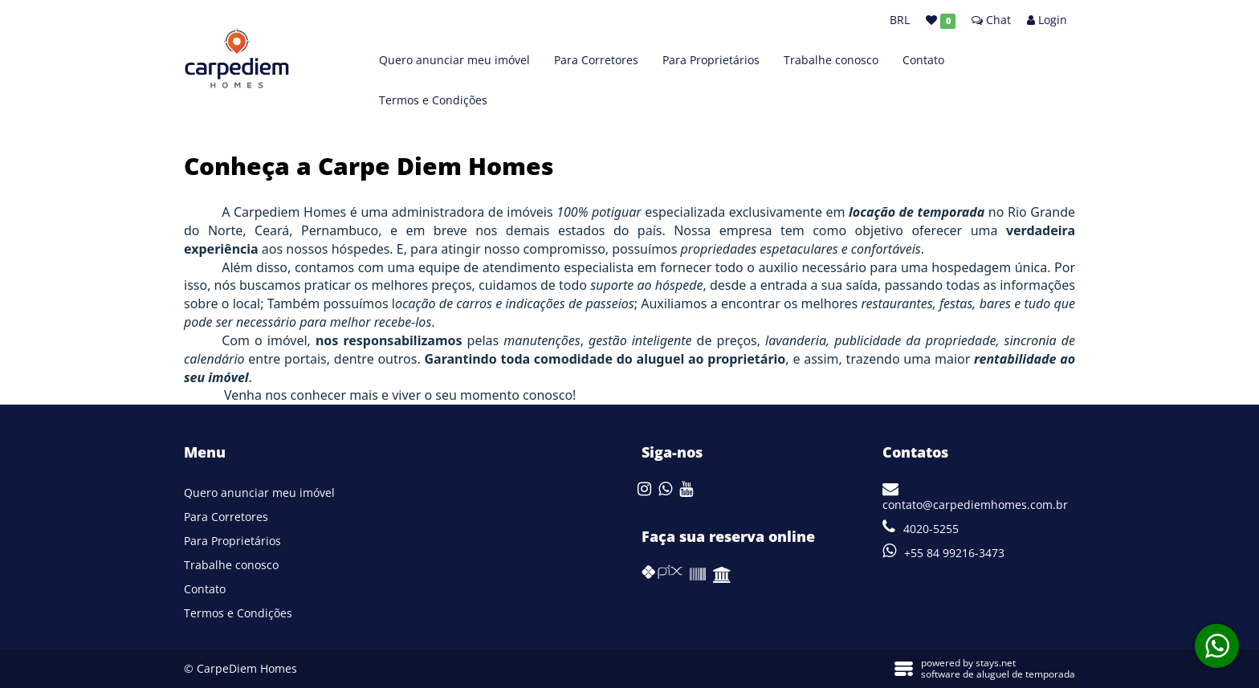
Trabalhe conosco (831, 59)
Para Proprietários (711, 59)
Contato (923, 59)
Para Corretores (596, 59)
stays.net (996, 663)
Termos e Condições (433, 100)
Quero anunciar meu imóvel (454, 59)
